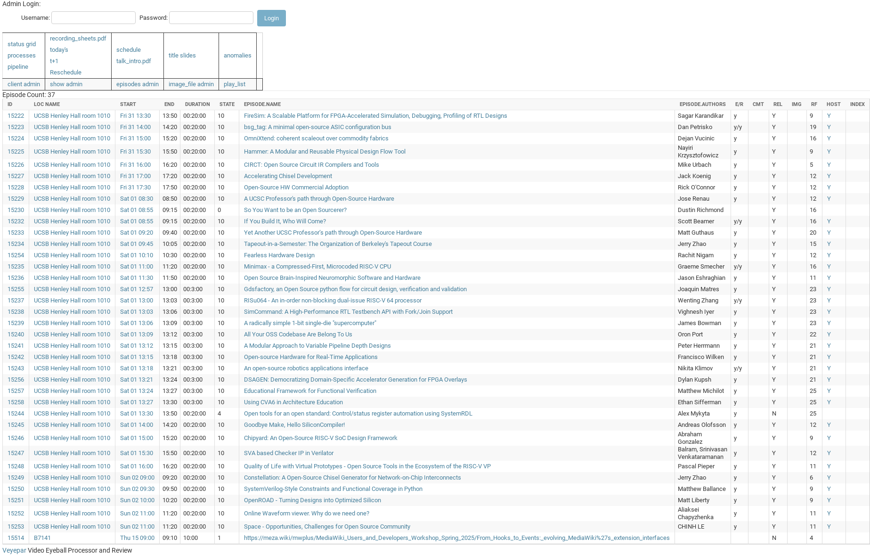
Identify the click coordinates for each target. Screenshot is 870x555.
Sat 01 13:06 (136, 322)
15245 (16, 424)
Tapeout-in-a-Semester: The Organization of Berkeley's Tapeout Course (338, 243)
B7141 (42, 537)
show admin (66, 84)
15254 (16, 255)
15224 (16, 138)
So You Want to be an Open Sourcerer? (295, 209)
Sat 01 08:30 (136, 198)
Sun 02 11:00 (137, 513)
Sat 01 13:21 (136, 379)
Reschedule (65, 72)
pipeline (18, 66)
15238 (16, 311)
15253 (16, 526)
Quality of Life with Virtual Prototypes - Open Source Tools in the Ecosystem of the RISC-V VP (367, 466)
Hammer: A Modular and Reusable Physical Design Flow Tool (325, 151)
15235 (16, 266)
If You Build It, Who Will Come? (285, 221)
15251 (16, 500)
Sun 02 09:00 (137, 477)
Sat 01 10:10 (136, 255)
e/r (739, 104)
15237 (16, 300)
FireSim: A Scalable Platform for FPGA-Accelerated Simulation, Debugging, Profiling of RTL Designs (375, 115)
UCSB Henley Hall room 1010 (72, 115)
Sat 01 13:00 (136, 300)
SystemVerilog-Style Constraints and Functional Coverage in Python (333, 488)
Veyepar (14, 550)
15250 (16, 488)
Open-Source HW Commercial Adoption (296, 187)
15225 (16, 151)
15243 (16, 368)
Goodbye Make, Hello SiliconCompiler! (294, 424)
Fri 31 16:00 (135, 164)
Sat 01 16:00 (136, 466)
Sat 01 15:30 (136, 453)
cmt (758, 104)
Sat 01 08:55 (136, 209)
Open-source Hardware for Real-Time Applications (311, 356)
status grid (22, 44)
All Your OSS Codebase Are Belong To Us (298, 334)
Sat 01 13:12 (136, 345)
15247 (16, 453)
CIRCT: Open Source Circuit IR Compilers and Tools (311, 164)
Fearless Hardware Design (279, 255)
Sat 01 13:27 (136, 402)
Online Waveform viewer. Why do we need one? (306, 513)
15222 (16, 115)
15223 (16, 127)
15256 (16, 379)
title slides (182, 55)
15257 (16, 390)
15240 (16, 334)
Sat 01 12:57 (136, 289)
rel (777, 104)
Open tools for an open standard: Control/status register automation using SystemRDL (358, 413)
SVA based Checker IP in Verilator (288, 453)
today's (59, 49)
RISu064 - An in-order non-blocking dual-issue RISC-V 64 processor (333, 300)
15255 (16, 289)
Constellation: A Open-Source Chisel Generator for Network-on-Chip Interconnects (352, 477)
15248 (16, 466)
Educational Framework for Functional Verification (310, 390)
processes (22, 55)
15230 (16, 209)
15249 (16, 477)
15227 (16, 176)
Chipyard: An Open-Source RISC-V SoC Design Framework (321, 437)
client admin (24, 84)
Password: (153, 17)
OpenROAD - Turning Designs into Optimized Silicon (312, 500)
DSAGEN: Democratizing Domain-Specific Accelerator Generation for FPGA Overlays (355, 379)
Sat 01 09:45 (136, 243)
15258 (16, 402)
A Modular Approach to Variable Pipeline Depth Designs (317, 345)
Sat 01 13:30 (136, 413)
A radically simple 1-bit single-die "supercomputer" (310, 322)
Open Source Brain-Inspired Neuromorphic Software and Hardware (332, 277)
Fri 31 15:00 (135, 138)
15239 (16, 322)
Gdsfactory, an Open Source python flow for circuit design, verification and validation (355, 289)
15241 (16, 345)
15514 (16, 537)
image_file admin (191, 84)
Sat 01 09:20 (136, 232)
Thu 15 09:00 (137, 537)
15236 (16, 277)
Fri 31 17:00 (135, 176)
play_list (234, 84)
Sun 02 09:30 (137, 488)
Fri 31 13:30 (135, 115)
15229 (16, 198)
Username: (35, 17)
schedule (128, 49)
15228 (16, 187)
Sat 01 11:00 (136, 266)
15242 (16, 356)
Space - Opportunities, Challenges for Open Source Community (327, 526)
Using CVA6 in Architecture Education (293, 402)
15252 (16, 513)
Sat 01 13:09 (136, 334)
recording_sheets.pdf (78, 38)
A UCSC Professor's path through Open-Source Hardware (319, 198)
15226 (16, 164)
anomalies (238, 55)
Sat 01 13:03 (136, 311)
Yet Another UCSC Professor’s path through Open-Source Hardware (333, 232)
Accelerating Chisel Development (288, 176)
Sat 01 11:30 (136, 277)
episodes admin (137, 84)
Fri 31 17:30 (135, 187)
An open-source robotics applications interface (306, 368)
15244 (16, 413)
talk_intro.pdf (133, 61)
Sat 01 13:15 (136, 356)
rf (814, 104)
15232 (16, 221)
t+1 (54, 61)
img (797, 104)
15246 (16, 437)
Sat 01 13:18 (136, 368)
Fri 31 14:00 (135, 127)
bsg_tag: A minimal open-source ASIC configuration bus (317, 127)
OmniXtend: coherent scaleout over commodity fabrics (316, 138)
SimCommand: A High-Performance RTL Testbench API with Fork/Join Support (348, 311)
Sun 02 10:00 (137, 500)
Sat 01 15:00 (136, 437)
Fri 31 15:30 (135, 151)
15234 (16, 243)
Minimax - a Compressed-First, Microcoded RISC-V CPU (317, 266)
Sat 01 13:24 (136, 390)
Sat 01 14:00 (136, 424)
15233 (16, 232)
